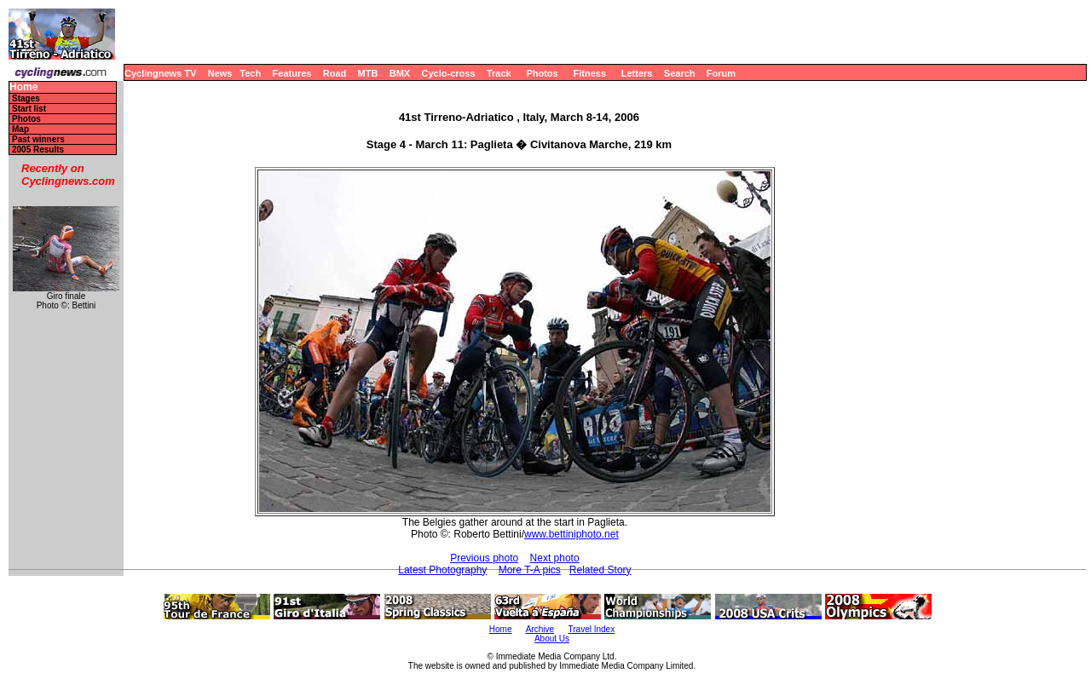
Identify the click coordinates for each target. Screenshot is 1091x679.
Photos (541, 73)
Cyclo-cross (449, 73)
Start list (29, 108)
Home (23, 87)
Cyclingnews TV (160, 73)
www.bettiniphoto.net (571, 534)
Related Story (600, 570)
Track (499, 73)
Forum (721, 73)
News (220, 73)
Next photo (555, 558)
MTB (368, 73)
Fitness (589, 73)
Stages (26, 98)
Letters (637, 73)
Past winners (38, 139)
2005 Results (38, 149)
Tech (250, 73)
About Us (551, 638)
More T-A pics (530, 570)
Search (680, 73)
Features (292, 73)
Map (20, 129)
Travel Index (592, 629)
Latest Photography (442, 570)
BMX (400, 73)
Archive (540, 629)
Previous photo (484, 558)
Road (335, 73)
